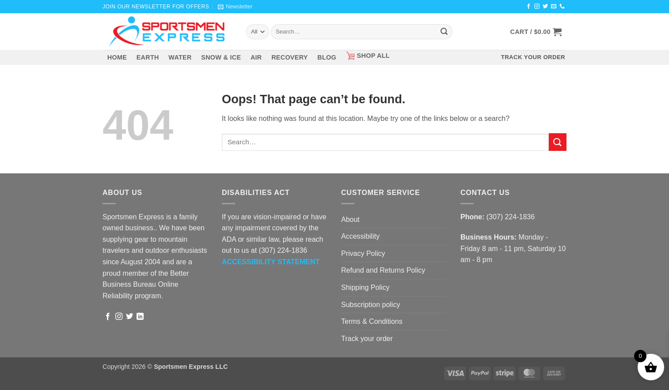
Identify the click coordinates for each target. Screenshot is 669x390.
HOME (117, 57)
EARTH (148, 57)
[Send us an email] (553, 7)
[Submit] (444, 31)
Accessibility (360, 236)
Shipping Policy (365, 287)
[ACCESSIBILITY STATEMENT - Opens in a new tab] (270, 262)
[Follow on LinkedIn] (140, 317)
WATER (179, 57)
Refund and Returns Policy (383, 270)
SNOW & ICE (221, 57)
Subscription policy (370, 304)
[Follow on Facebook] (528, 7)
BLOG (326, 57)
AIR (256, 57)
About (350, 219)
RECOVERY (289, 57)
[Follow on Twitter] (545, 7)
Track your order (367, 338)
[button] (235, 6)
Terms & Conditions (372, 321)
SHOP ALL (368, 56)
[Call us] (562, 7)
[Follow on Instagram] (537, 7)
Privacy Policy (363, 253)
